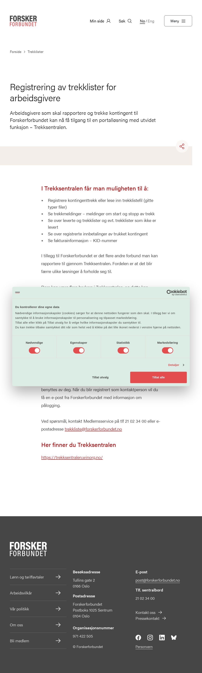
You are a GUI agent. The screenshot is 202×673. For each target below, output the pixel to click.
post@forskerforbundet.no (158, 580)
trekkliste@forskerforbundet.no (93, 429)
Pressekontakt (151, 618)
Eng (151, 21)
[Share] (182, 146)
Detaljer (173, 365)
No (142, 21)
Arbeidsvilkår (35, 593)
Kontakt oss (149, 612)
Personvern (144, 646)
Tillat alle (158, 377)
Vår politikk (35, 609)
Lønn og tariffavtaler (35, 577)
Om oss (35, 625)
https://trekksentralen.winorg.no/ (72, 457)
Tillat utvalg (100, 377)
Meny (178, 20)
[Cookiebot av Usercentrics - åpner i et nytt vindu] (169, 293)
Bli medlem (35, 641)
